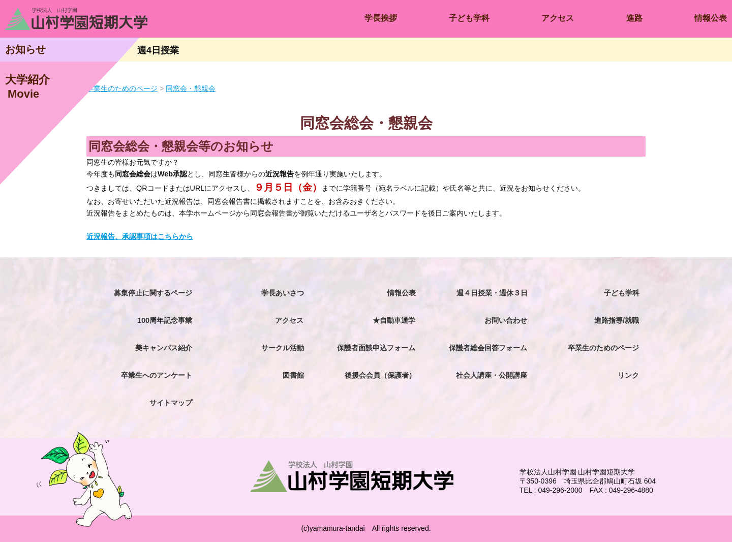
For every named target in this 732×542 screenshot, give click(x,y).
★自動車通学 (394, 320)
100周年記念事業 (164, 320)
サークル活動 (282, 348)
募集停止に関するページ (153, 293)
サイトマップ (170, 403)
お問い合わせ (505, 320)
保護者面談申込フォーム (376, 348)
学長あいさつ (282, 293)
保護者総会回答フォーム (488, 348)
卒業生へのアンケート (156, 375)
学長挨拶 (380, 18)
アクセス (557, 18)
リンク (628, 375)
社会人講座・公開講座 (491, 375)
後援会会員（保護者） (380, 375)
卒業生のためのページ (603, 348)
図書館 (293, 375)
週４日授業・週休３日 (492, 293)
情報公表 (710, 18)
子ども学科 (469, 18)
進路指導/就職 (616, 320)
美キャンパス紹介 (163, 348)
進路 (634, 18)
